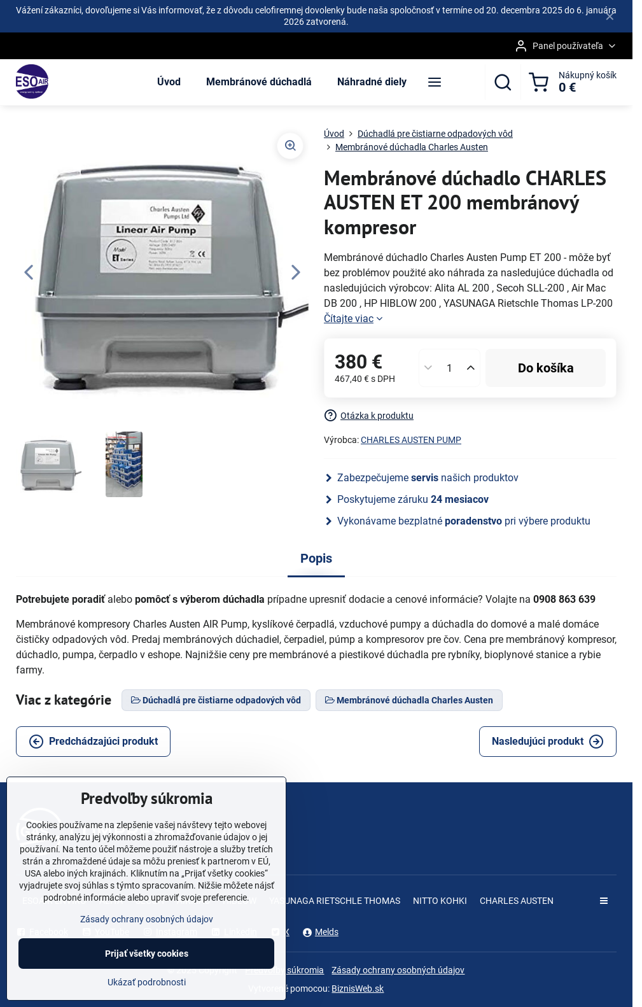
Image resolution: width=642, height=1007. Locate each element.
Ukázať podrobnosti (147, 995)
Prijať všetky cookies (146, 967)
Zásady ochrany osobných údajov (397, 970)
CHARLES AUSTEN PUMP (411, 440)
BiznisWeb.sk (357, 988)
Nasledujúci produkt (548, 741)
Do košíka (546, 368)
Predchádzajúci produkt (93, 741)
